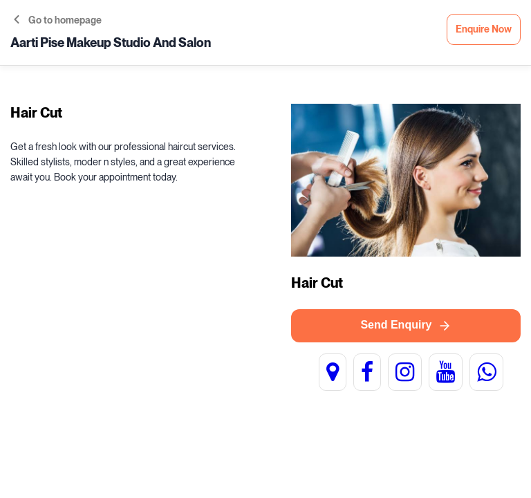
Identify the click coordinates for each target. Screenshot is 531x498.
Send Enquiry (405, 326)
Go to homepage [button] (58, 20)
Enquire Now (484, 29)
